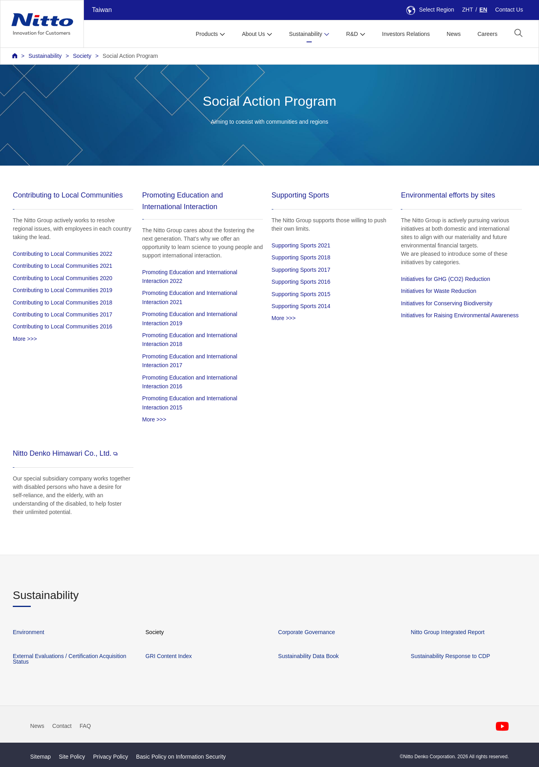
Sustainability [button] (305, 34)
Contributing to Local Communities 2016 (62, 326)
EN (483, 9)
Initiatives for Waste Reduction (438, 291)
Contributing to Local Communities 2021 (62, 266)
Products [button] (207, 34)
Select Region (430, 9)
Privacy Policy (110, 756)
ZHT (467, 9)
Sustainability (45, 56)
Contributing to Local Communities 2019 (62, 290)
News (454, 34)
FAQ (85, 726)
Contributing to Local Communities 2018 (62, 302)
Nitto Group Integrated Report (447, 632)
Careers (487, 34)
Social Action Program (130, 56)
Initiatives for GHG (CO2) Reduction (445, 279)
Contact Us (509, 9)
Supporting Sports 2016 (301, 282)
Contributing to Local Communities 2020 (62, 278)
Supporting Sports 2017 (301, 270)
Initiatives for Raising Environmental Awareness (460, 315)
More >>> (25, 339)
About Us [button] (253, 34)
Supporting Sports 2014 (301, 306)
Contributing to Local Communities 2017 (62, 314)
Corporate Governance (306, 632)
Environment (28, 632)
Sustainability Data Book (308, 656)
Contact (62, 726)
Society (82, 56)
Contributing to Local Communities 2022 (62, 254)
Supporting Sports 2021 (301, 245)
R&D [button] (352, 34)
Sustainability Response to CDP (450, 656)
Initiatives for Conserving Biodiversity (446, 303)
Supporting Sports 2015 (301, 294)
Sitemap (40, 756)
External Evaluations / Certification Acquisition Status (69, 659)
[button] (518, 33)
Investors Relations (406, 34)
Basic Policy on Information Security (181, 756)
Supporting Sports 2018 (301, 257)
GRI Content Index (168, 656)
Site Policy (72, 756)
